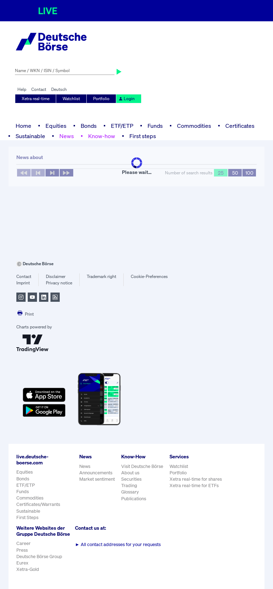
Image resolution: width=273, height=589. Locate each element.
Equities (56, 126)
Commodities (194, 126)
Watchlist (71, 98)
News (66, 136)
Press (22, 550)
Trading (129, 485)
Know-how (101, 136)
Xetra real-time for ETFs (194, 485)
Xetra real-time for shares (196, 479)
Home (23, 126)
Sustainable (30, 136)
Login (126, 98)
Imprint (23, 282)
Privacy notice (59, 282)
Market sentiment (97, 479)
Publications (133, 499)
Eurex (22, 563)
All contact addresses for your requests (118, 544)
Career (23, 543)
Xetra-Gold (27, 569)
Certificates (240, 126)
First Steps (27, 517)
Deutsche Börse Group (39, 556)
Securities (131, 479)
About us (130, 473)
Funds (155, 126)
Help (21, 89)
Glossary (130, 492)
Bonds (89, 126)
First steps (142, 136)
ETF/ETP (122, 126)
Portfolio (101, 98)
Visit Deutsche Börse (142, 466)
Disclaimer (55, 276)
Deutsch (59, 89)
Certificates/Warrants (38, 504)
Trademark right (101, 276)
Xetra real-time (35, 98)
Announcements (95, 473)
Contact (38, 89)
